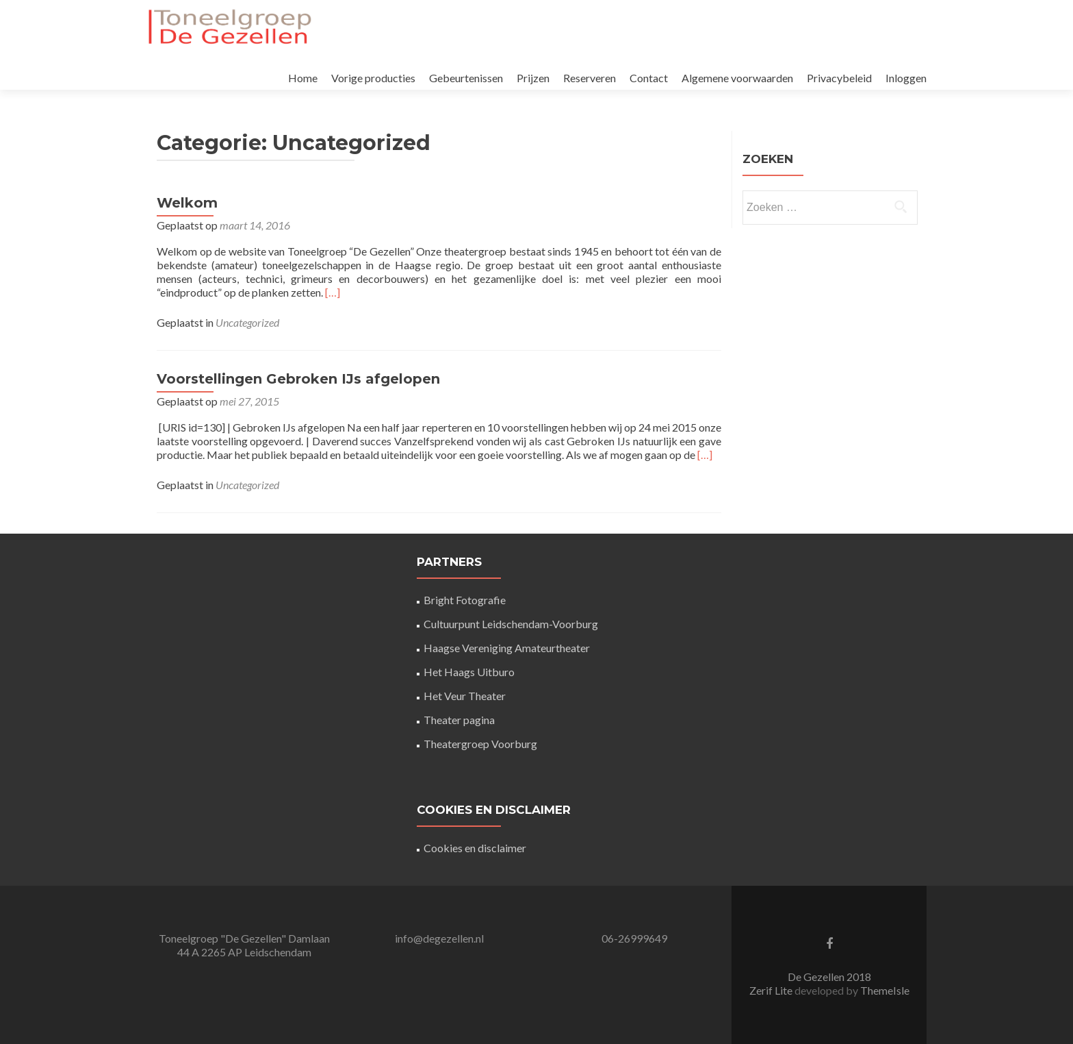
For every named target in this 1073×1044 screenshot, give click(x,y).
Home (303, 77)
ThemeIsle (884, 990)
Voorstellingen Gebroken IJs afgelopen (298, 379)
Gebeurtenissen (466, 77)
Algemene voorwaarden (737, 77)
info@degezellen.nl (439, 938)
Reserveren (589, 77)
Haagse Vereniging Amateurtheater (507, 647)
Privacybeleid (839, 77)
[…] (332, 292)
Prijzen (533, 77)
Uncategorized (247, 322)
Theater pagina (459, 719)
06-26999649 (634, 938)
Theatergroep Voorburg (480, 743)
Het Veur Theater (465, 695)
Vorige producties (373, 77)
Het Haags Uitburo (469, 671)
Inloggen (906, 77)
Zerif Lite (771, 990)
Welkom (187, 203)
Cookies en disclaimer (475, 847)
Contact (649, 77)
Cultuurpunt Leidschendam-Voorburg (511, 623)
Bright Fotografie (465, 599)
